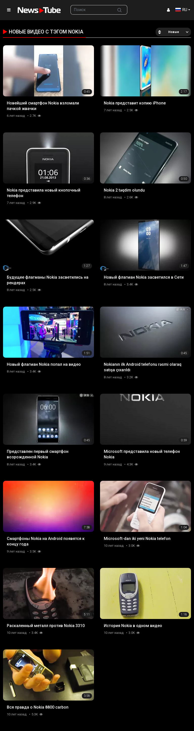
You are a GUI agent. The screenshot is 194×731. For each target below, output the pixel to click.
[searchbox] (91, 10)
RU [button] (181, 9)
